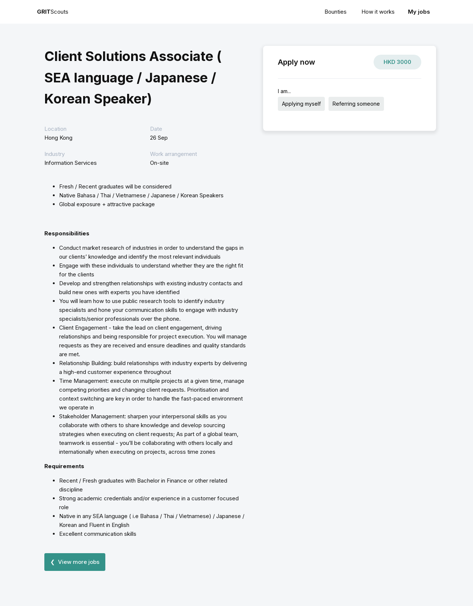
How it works (378, 11)
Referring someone (356, 104)
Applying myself (301, 104)
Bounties (335, 11)
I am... (284, 91)
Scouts (52, 11)
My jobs (419, 11)
